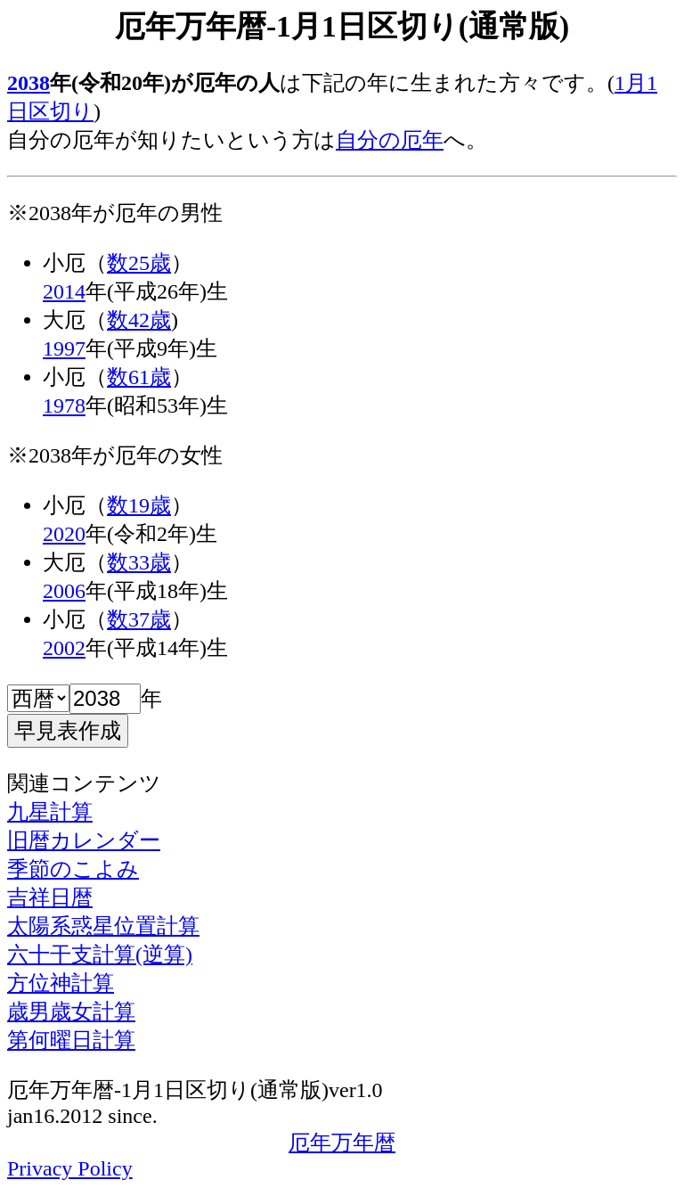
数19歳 (139, 505)
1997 (64, 348)
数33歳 (139, 562)
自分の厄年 (390, 140)
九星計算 (50, 811)
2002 (64, 648)
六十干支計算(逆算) (99, 954)
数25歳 (139, 262)
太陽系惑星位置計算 (103, 926)
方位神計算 (60, 983)
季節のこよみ (73, 869)
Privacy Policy (70, 1168)
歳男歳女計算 (71, 1011)
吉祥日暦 (50, 897)
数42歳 (139, 320)
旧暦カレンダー (83, 840)
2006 (64, 590)
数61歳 (139, 377)
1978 (64, 405)
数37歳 (139, 619)
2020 (64, 533)
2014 (64, 291)
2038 (28, 82)
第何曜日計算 (71, 1040)
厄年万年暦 (342, 1142)
